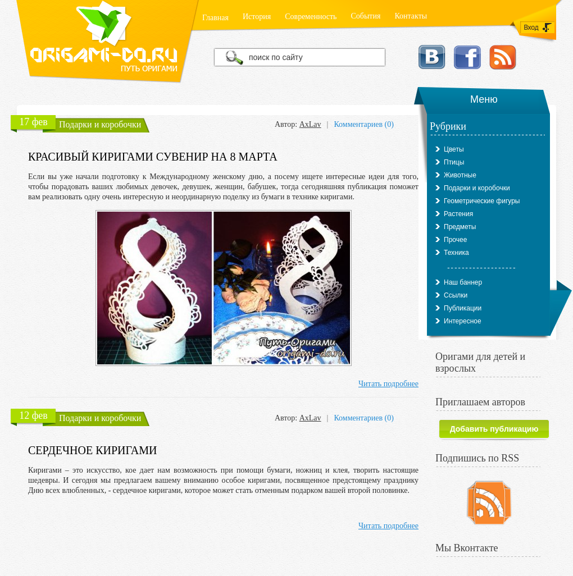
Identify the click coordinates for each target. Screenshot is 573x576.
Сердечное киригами (92, 450)
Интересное (462, 321)
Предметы (460, 227)
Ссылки (455, 295)
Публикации (462, 308)
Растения (458, 214)
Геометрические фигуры (482, 201)
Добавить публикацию (494, 428)
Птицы (454, 162)
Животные (460, 175)
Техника (456, 253)
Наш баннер (463, 282)
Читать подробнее (388, 384)
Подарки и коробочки (100, 124)
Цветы (454, 149)
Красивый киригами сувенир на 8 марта (153, 156)
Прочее (455, 240)
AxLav (310, 124)
